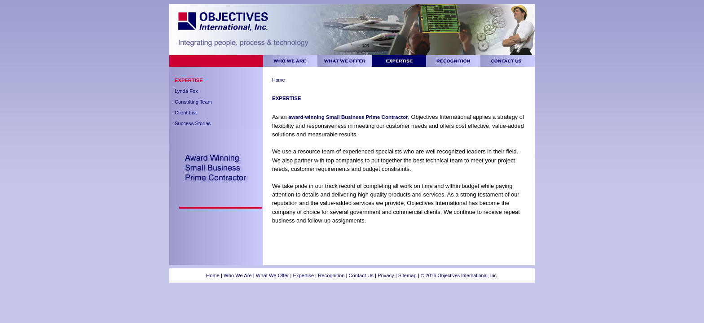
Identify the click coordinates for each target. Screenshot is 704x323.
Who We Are (238, 275)
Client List (186, 112)
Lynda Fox (186, 91)
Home (278, 80)
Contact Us (360, 275)
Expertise (189, 80)
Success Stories (193, 123)
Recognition (332, 275)
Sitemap (407, 275)
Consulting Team (193, 102)
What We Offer (272, 275)
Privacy (387, 275)
